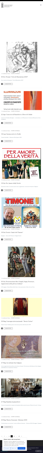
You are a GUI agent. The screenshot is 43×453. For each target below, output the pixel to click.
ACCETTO (38, 451)
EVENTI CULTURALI (15, 73)
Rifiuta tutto (14, 448)
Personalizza (7, 448)
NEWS (22, 359)
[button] (2, 84)
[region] (14, 444)
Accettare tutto (22, 448)
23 (14, 436)
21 (9, 436)
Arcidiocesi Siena (6, 73)
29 (19, 436)
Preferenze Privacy (4, 451)
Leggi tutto (8, 84)
